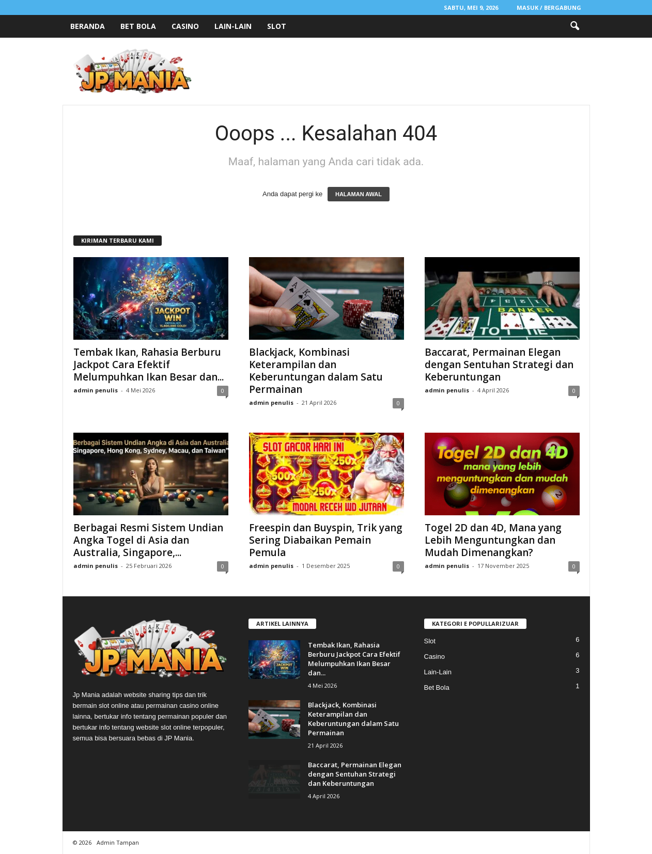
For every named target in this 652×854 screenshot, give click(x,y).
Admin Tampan (118, 842)
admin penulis (95, 390)
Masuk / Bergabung (549, 7)
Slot (276, 26)
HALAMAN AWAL (358, 194)
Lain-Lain (233, 26)
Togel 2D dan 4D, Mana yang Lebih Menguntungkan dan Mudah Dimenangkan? (493, 540)
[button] (574, 26)
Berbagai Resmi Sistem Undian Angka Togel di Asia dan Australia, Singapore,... (148, 540)
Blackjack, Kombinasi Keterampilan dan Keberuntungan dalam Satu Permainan (316, 370)
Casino (185, 26)
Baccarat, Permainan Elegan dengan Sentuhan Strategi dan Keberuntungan (499, 364)
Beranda (87, 26)
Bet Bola (138, 26)
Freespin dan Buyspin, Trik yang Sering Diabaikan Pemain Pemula (325, 540)
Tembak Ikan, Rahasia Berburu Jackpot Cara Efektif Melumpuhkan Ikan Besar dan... (148, 364)
